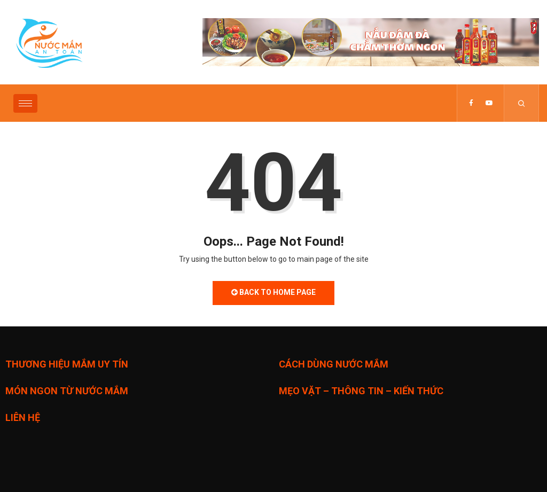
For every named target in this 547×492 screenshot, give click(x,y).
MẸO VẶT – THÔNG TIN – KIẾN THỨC (361, 390)
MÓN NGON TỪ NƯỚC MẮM (66, 390)
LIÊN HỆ (22, 417)
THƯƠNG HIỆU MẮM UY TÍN (66, 364)
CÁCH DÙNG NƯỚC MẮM (333, 364)
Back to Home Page (273, 292)
